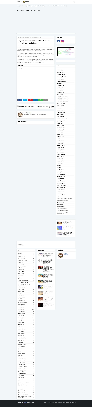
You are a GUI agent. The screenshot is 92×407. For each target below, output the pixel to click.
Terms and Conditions (67, 402)
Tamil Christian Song (61, 174)
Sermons (59, 167)
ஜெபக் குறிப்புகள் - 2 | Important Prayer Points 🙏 (68, 227)
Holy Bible (26, 293)
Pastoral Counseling (61, 152)
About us (48, 402)
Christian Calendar (61, 72)
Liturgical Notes (61, 114)
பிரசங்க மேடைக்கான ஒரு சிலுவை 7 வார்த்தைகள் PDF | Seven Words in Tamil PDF (48, 254)
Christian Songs (60, 79)
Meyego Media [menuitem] (37, 10)
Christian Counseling (61, 74)
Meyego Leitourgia (26, 313)
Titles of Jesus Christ (61, 189)
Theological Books (61, 178)
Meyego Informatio (61, 127)
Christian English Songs (62, 76)
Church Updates (61, 88)
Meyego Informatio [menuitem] (55, 6)
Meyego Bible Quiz (61, 119)
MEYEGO (25, 402)
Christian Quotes (26, 262)
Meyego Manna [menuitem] (20, 6)
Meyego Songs (60, 143)
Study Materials (60, 172)
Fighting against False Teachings (63, 99)
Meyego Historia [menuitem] (37, 6)
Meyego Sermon (26, 324)
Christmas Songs (61, 85)
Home (18, 37)
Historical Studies (61, 105)
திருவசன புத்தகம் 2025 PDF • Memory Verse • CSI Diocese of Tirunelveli (68, 233)
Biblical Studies (60, 70)
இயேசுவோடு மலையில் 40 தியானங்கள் (65, 198)
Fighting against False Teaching (26, 282)
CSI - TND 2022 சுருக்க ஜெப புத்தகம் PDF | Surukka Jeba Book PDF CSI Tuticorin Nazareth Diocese (48, 261)
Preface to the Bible (26, 344)
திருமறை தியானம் (61, 206)
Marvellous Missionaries (62, 118)
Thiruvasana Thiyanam (62, 185)
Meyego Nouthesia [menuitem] (46, 6)
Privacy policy (54, 402)
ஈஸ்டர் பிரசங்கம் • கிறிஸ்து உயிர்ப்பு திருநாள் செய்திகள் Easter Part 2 (48, 275)
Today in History (26, 375)
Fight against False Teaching (63, 96)
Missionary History (61, 149)
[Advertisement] (46, 22)
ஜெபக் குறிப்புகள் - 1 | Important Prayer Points (67, 222)
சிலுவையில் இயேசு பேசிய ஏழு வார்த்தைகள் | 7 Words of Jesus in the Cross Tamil (48, 298)
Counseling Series (61, 90)
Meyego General (61, 123)
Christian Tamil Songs (62, 81)
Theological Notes (61, 180)
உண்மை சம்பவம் (61, 202)
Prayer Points (60, 158)
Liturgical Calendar (61, 112)
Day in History (60, 94)
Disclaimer (60, 402)
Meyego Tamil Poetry (61, 145)
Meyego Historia (61, 125)
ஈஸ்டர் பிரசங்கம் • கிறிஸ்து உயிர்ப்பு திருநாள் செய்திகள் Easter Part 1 (48, 292)
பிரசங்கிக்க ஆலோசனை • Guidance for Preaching (47, 281)
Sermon (59, 165)
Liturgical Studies (61, 116)
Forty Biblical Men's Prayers (63, 101)
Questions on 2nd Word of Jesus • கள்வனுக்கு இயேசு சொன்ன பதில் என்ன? (48, 286)
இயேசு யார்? (60, 196)
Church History (60, 87)
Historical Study (61, 107)
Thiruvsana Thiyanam (62, 187)
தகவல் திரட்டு (60, 204)
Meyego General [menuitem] (29, 10)
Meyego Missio (60, 134)
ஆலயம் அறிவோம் (61, 194)
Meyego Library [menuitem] (64, 6)
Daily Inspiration (61, 92)
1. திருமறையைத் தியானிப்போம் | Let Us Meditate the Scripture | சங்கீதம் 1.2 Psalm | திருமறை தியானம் (48, 268)
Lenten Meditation (61, 110)
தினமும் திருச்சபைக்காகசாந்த (63, 210)
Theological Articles (61, 176)
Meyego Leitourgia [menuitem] (28, 6)
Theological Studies (61, 183)
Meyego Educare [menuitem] (20, 10)
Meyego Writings (61, 147)
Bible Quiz (59, 68)
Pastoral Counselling (61, 154)
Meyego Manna (60, 132)
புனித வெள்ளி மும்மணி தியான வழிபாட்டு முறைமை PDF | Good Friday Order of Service (48, 305)
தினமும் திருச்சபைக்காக (62, 208)
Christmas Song (60, 83)
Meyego (19, 45)
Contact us (74, 402)
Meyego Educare (61, 121)
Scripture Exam (60, 163)
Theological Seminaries (62, 181)
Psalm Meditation (61, 161)
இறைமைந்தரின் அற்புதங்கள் (63, 200)
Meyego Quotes (60, 138)
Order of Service (61, 150)
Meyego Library (60, 130)
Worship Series (60, 192)
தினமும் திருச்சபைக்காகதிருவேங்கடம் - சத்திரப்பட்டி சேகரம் (64, 213)
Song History (26, 355)
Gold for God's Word (61, 103)
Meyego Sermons (61, 141)
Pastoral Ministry (61, 156)
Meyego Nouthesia (61, 136)
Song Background (61, 169)
